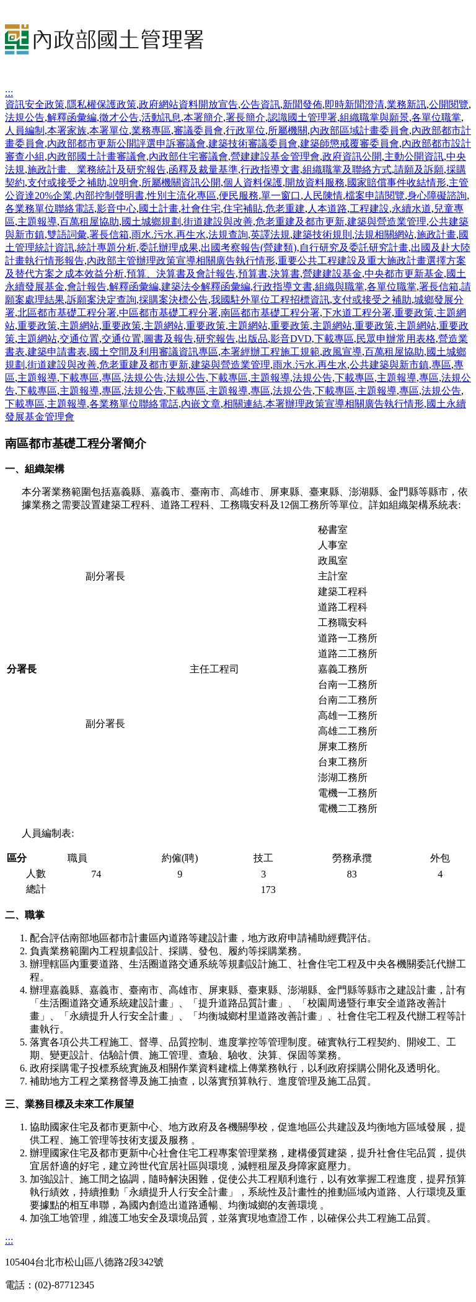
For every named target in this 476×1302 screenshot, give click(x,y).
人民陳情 (323, 195)
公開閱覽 (449, 104)
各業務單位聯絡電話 (49, 208)
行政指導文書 (270, 169)
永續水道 (411, 208)
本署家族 (67, 130)
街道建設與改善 (218, 221)
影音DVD (291, 338)
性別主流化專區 (181, 195)
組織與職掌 (339, 286)
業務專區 (151, 130)
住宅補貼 (243, 208)
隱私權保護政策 (101, 104)
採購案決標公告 (173, 299)
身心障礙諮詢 (437, 195)
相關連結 (243, 403)
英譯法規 (270, 234)
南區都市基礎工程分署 (270, 312)
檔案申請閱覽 (375, 195)
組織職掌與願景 (374, 117)
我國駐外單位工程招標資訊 (270, 299)
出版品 (253, 338)
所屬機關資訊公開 (181, 182)
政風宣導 (342, 351)
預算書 (253, 273)
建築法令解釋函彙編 (205, 286)
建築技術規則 (322, 234)
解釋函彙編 (72, 117)
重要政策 (414, 312)
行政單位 (245, 130)
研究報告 (216, 338)
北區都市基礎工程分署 (67, 312)
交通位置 (79, 338)
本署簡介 (203, 117)
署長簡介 (245, 117)
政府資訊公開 (352, 156)
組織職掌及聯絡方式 (347, 169)
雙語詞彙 (67, 234)
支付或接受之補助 (67, 182)
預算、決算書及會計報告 (181, 273)
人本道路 (327, 208)
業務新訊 (406, 104)
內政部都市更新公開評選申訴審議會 (126, 143)
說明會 (124, 182)
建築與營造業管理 (386, 221)
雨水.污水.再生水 (168, 234)
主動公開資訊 (414, 156)
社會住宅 (201, 208)
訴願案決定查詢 (101, 299)
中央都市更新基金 (404, 273)
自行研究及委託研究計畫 (353, 247)
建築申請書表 (57, 351)
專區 (441, 364)
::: (9, 92)
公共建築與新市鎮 (389, 364)
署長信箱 (109, 234)
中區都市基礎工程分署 (168, 312)
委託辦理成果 (168, 247)
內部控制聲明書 (109, 195)
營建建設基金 (332, 273)
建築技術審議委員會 (253, 143)
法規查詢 (228, 234)
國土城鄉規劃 (151, 221)
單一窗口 (281, 195)
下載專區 (334, 338)
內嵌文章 (201, 403)
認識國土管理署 (302, 117)
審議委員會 (198, 130)
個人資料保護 (253, 182)
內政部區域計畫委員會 (359, 130)
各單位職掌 (436, 117)
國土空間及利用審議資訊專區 (153, 351)
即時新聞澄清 (354, 104)
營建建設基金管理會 (275, 156)
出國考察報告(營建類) (249, 247)
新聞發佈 (302, 104)
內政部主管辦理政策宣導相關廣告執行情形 (181, 260)
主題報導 (37, 221)
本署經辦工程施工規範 (270, 351)
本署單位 (109, 130)
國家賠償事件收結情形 (396, 182)
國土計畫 (158, 208)
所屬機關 (287, 130)
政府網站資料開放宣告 (188, 104)
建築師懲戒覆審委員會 (349, 143)
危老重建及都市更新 (300, 221)
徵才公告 (119, 117)
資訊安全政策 (34, 104)
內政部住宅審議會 (188, 156)
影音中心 (116, 208)
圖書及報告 (168, 338)
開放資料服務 (315, 182)
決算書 (285, 273)
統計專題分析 (106, 247)
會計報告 (87, 286)
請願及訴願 (419, 169)
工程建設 (369, 208)
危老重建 (285, 208)
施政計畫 (436, 234)
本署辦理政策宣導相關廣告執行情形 (344, 403)
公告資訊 (260, 104)
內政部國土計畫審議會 (96, 156)
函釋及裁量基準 (203, 169)
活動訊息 (161, 117)
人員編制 (25, 130)
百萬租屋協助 (89, 221)
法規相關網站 (384, 234)
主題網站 (79, 325)
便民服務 (238, 195)
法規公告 (25, 117)
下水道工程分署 (357, 312)
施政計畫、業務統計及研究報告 (96, 169)
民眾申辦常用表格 (396, 338)
